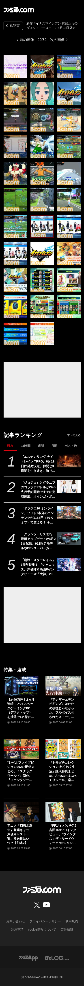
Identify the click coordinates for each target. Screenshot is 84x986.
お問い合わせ (15, 921)
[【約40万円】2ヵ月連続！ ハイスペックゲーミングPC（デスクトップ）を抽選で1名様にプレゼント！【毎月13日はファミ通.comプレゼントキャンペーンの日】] (21, 686)
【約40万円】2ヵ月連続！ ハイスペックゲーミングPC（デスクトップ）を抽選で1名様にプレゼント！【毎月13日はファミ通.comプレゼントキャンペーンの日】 (21, 708)
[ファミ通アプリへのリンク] (28, 958)
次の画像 (57, 40)
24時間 (25, 446)
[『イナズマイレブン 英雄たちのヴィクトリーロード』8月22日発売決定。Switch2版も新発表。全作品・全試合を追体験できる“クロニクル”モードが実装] (15, 66)
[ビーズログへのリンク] (57, 958)
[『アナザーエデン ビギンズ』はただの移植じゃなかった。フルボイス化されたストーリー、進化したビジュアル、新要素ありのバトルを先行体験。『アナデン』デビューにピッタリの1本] (63, 686)
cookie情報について (42, 929)
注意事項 (17, 929)
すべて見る (74, 435)
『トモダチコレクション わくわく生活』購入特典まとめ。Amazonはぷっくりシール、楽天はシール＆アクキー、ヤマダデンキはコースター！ (63, 771)
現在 (10, 446)
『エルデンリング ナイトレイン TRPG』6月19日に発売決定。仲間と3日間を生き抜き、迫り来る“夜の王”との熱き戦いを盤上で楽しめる (38, 464)
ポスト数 (71, 446)
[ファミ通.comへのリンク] (19, 9)
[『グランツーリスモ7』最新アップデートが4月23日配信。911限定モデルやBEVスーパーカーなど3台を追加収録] (68, 538)
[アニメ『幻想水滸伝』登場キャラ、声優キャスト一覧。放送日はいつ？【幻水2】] (21, 812)
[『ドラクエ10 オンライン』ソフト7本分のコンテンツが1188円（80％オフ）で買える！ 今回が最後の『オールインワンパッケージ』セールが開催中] (68, 512)
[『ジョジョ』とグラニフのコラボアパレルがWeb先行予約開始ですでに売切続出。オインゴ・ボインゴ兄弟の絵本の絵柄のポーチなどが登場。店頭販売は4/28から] (68, 486)
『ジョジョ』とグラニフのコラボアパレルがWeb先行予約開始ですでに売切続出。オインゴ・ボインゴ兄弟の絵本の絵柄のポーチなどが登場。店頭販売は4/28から (38, 490)
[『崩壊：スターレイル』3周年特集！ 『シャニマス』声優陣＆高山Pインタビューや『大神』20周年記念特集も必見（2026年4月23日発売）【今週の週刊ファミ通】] (68, 564)
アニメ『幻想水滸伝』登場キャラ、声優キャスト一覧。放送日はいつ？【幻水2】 (19, 834)
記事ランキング (23, 435)
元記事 (12, 26)
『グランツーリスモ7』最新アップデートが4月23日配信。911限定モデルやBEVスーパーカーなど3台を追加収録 (38, 541)
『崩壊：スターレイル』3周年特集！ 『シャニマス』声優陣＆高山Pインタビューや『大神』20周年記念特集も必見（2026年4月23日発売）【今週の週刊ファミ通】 (38, 567)
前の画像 (27, 40)
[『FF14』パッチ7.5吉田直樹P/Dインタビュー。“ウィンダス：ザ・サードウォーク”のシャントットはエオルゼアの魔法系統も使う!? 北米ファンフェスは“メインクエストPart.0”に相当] (63, 812)
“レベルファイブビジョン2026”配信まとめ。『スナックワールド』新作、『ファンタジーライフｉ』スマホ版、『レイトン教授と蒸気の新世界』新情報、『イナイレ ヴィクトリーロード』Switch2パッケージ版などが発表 (21, 771)
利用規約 (71, 921)
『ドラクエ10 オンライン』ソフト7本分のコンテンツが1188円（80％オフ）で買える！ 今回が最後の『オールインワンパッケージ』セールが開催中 (38, 516)
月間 (54, 446)
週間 (41, 446)
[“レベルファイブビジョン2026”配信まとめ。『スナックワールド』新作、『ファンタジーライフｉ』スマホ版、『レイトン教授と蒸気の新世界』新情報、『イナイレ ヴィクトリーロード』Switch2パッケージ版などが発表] (21, 749)
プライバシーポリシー (45, 921)
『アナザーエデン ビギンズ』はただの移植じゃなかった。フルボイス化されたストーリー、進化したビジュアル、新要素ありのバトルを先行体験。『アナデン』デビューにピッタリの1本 (61, 708)
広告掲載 (66, 929)
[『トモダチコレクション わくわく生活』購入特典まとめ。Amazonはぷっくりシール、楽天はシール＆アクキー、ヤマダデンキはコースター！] (63, 749)
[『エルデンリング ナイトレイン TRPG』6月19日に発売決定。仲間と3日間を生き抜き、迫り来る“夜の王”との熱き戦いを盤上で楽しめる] (68, 460)
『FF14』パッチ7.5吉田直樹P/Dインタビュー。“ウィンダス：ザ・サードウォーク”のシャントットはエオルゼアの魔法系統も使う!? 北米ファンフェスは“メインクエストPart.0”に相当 (62, 834)
